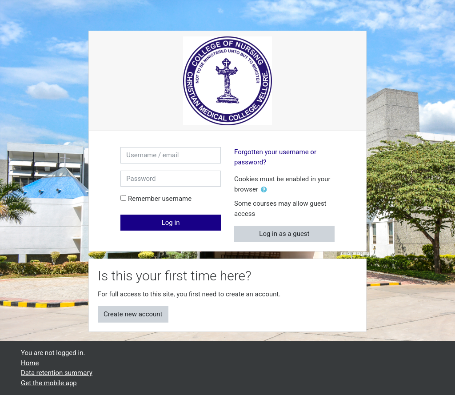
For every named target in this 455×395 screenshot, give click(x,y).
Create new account (133, 314)
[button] (265, 190)
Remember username (160, 199)
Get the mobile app (49, 383)
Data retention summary (56, 373)
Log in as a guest (284, 234)
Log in (171, 223)
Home (30, 363)
